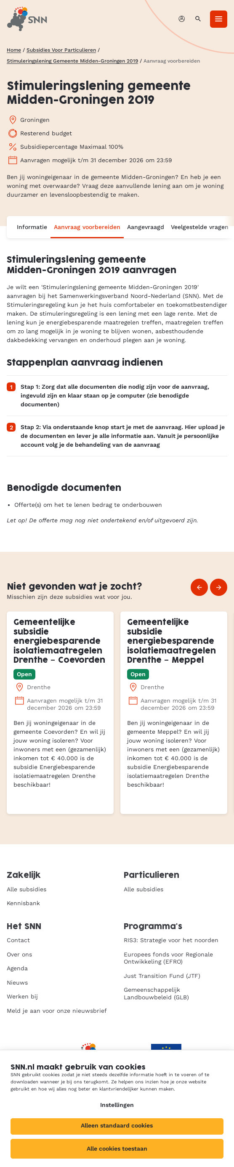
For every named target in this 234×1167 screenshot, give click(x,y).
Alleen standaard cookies (117, 1125)
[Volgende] (218, 587)
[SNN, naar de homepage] (27, 19)
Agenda (17, 968)
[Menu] (218, 19)
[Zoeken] (198, 19)
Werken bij (22, 996)
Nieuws (17, 982)
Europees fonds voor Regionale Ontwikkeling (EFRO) (168, 958)
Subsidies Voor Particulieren (61, 50)
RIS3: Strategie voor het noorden (171, 940)
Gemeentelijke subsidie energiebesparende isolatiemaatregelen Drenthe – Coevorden (59, 641)
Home (14, 50)
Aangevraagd (145, 227)
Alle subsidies (26, 889)
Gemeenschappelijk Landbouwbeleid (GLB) (156, 993)
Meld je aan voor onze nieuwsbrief (57, 1010)
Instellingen (117, 1104)
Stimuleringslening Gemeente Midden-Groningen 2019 (72, 61)
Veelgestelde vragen (200, 227)
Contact (18, 940)
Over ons (19, 954)
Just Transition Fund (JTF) (162, 975)
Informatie (32, 227)
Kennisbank (23, 903)
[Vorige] (199, 587)
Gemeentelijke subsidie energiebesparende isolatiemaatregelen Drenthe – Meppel (171, 641)
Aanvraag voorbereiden (87, 227)
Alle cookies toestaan (117, 1148)
